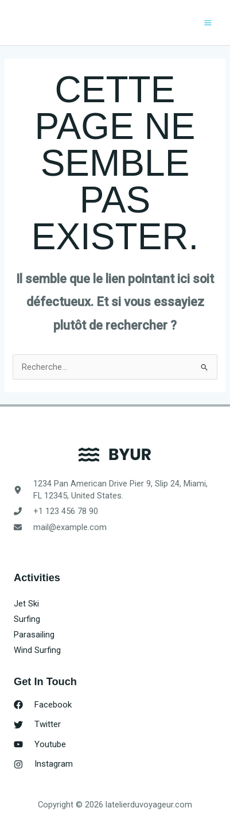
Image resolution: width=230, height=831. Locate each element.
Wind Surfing (37, 650)
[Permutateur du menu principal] (208, 22)
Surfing (27, 619)
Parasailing (34, 634)
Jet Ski (26, 603)
